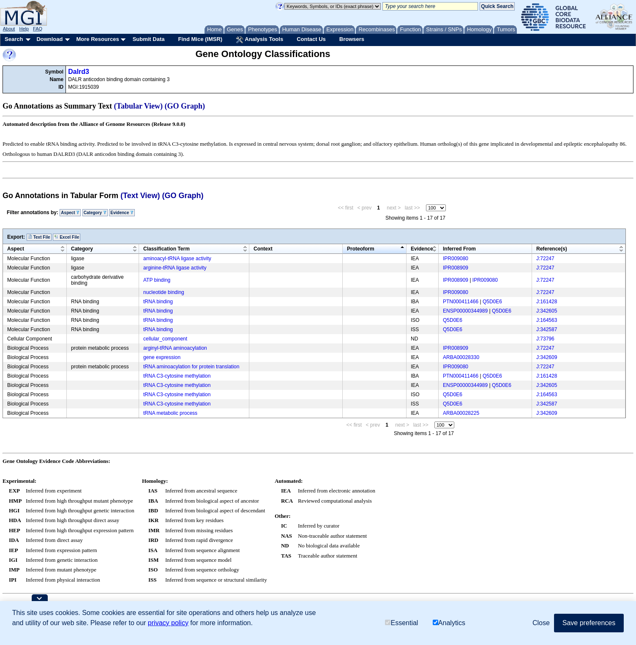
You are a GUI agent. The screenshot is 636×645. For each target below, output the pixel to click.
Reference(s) (551, 249)
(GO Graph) (185, 106)
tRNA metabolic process (170, 413)
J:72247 (545, 258)
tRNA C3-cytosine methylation (176, 376)
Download (49, 39)
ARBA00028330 (461, 357)
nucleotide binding (163, 292)
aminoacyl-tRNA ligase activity (177, 258)
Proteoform (360, 249)
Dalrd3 (78, 71)
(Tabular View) (138, 106)
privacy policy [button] (168, 622)
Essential (401, 622)
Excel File (66, 236)
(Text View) (140, 195)
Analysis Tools (259, 40)
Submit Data (149, 39)
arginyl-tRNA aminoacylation (175, 348)
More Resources (97, 39)
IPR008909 (455, 268)
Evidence (122, 212)
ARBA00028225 (461, 413)
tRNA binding (158, 302)
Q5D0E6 (492, 302)
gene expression (161, 357)
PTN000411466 (460, 302)
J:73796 (545, 339)
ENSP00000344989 (465, 311)
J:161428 (546, 302)
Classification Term (166, 249)
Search (14, 39)
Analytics (449, 622)
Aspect (70, 212)
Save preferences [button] (588, 622)
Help (24, 28)
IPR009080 (455, 258)
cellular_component (165, 339)
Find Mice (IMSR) (200, 39)
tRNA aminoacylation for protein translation (191, 367)
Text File (39, 236)
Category (95, 212)
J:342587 (546, 329)
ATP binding (156, 280)
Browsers (351, 39)
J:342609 (546, 357)
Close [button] (541, 622)
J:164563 (546, 320)
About (9, 28)
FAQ (37, 28)
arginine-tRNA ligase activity (174, 268)
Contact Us (311, 39)
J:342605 (546, 311)
